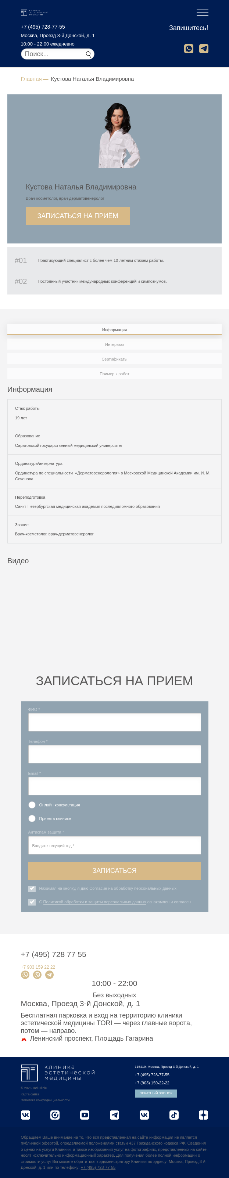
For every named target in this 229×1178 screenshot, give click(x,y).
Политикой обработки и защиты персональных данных (94, 902)
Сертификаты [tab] (114, 359)
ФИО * (34, 709)
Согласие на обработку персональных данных (132, 888)
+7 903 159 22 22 (38, 967)
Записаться (114, 870)
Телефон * (38, 741)
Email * (34, 773)
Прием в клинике (55, 818)
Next (216, 634)
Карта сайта (30, 1094)
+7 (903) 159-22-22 (152, 1083)
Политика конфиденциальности (45, 1100)
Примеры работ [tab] (114, 374)
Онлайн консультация (59, 805)
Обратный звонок (156, 1093)
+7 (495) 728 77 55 (53, 954)
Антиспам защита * (46, 832)
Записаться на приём (77, 216)
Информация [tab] (114, 330)
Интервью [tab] (114, 344)
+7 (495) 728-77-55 (43, 27)
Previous (12, 634)
